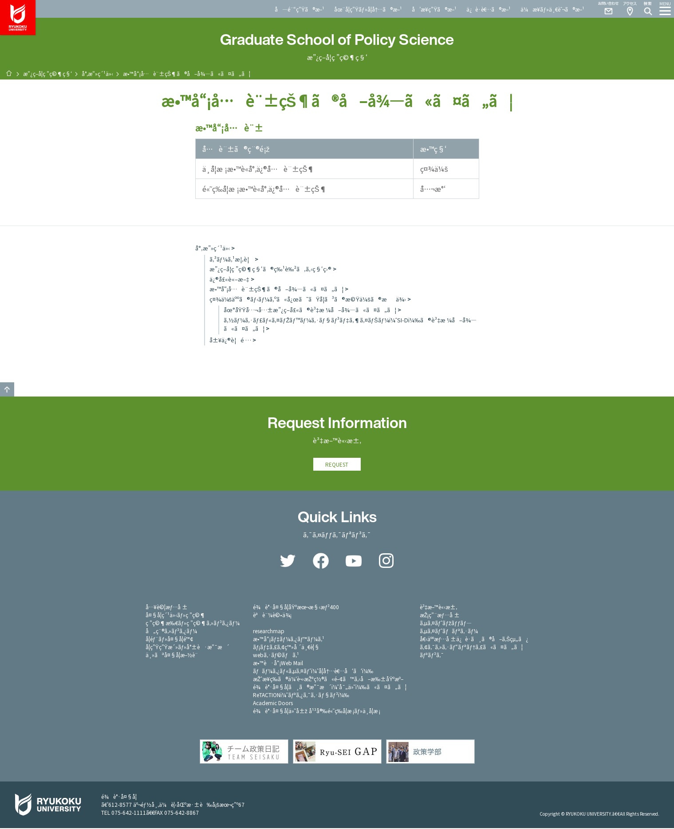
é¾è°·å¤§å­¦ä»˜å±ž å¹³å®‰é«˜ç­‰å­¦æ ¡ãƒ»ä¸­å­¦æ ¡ (317, 711)
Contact (605, 9)
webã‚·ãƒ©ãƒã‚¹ (276, 655)
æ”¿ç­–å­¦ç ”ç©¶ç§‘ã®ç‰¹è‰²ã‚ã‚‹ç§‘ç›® (270, 269)
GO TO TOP (7, 389)
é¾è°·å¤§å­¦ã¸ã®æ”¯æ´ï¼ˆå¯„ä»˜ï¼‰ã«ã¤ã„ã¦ (329, 687)
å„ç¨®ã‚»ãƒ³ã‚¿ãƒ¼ (171, 631)
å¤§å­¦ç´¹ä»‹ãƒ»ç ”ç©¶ (176, 615)
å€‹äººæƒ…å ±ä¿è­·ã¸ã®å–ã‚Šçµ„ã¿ (474, 639)
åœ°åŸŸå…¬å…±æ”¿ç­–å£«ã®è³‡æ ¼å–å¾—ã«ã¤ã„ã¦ (310, 309)
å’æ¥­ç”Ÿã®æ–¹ (434, 9)
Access (630, 9)
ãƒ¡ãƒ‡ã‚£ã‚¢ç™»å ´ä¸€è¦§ (286, 647)
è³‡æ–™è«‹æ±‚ (438, 607)
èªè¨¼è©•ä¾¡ (272, 615)
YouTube (354, 562)
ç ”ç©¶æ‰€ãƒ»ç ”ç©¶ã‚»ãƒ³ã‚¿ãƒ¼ (193, 623)
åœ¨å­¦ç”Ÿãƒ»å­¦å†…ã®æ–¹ (368, 9)
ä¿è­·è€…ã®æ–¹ (488, 9)
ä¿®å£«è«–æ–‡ (229, 279)
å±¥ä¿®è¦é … (230, 340)
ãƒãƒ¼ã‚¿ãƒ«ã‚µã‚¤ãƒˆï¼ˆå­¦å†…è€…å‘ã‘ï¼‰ (313, 671)
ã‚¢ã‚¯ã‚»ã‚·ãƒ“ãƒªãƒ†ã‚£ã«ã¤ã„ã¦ (471, 647)
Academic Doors (273, 703)
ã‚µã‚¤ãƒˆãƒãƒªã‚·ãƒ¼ (449, 631)
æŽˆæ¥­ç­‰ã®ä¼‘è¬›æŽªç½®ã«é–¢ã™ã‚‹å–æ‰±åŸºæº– (328, 679)
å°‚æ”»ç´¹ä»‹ (97, 73)
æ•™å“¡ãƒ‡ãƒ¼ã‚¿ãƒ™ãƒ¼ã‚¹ (288, 639)
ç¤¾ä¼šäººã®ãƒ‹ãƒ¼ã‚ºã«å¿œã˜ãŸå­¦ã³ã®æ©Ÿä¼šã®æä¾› (307, 299)
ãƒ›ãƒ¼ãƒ (8, 73)
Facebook (321, 562)
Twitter (288, 562)
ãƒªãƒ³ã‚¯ (432, 655)
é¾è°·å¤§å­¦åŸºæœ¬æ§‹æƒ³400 (296, 607)
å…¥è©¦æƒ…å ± (167, 607)
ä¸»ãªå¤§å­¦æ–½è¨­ (172, 655)
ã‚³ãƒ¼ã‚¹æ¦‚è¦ (231, 259)
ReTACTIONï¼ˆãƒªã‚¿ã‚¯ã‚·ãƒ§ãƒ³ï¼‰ (301, 695)
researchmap (268, 631)
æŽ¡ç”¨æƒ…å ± (440, 615)
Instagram (386, 562)
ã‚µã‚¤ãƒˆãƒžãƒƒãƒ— (446, 623)
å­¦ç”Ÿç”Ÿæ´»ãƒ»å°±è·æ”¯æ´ (188, 647)
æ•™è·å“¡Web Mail (278, 663)
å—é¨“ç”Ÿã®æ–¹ (299, 9)
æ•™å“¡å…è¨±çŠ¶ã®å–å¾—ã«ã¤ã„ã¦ (276, 289)
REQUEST (337, 464)
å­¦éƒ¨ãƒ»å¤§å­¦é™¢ (169, 639)
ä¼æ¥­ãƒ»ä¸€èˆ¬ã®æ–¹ (552, 9)
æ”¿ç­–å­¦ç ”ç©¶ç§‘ (47, 73)
